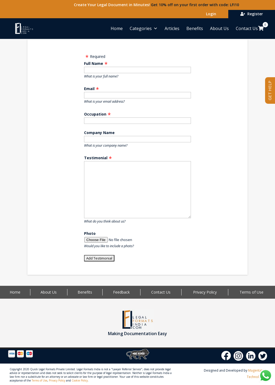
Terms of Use (251, 292)
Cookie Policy (80, 380)
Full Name (93, 63)
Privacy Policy (205, 292)
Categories (144, 28)
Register (251, 13)
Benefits (194, 28)
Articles (172, 28)
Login (210, 13)
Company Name (99, 132)
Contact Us (247, 28)
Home (117, 28)
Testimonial (95, 157)
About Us (219, 28)
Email (89, 88)
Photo (90, 233)
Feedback (121, 292)
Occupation (95, 114)
